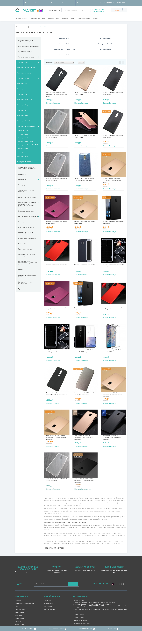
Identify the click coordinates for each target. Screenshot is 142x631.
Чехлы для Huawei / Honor (26, 68)
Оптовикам (35, 3)
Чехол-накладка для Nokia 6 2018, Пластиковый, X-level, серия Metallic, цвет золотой (83, 426)
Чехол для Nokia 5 (23, 134)
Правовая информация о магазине (24, 592)
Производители (19, 607)
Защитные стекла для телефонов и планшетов (27, 168)
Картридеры (22, 243)
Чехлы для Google (23, 105)
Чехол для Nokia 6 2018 (25, 141)
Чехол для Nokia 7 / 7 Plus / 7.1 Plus (29, 145)
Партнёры (18, 610)
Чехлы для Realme (23, 89)
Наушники (22, 174)
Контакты (81, 3)
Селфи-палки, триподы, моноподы (26, 255)
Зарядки (65, 18)
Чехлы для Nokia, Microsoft (26, 126)
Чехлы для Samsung (24, 73)
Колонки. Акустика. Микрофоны (25, 282)
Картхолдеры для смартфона (28, 46)
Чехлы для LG (21, 110)
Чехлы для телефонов (37, 18)
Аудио (73, 18)
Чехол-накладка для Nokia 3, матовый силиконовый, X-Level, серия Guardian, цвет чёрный (84, 469)
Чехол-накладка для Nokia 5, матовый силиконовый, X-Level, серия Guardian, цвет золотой (56, 426)
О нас (16, 595)
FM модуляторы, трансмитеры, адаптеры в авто (27, 262)
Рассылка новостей (49, 598)
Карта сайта (18, 604)
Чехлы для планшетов (26, 222)
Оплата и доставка (49, 3)
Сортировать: (49, 51)
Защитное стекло (53, 18)
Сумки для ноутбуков (25, 51)
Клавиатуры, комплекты (27, 238)
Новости (72, 3)
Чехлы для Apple (22, 62)
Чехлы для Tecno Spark (25, 99)
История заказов (48, 592)
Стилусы (21, 270)
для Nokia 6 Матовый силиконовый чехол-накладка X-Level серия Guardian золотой (112, 169)
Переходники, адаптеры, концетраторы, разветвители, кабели (27, 204)
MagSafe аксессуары (25, 41)
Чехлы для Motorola (24, 121)
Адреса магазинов (22, 3)
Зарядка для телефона (26, 185)
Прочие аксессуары (25, 249)
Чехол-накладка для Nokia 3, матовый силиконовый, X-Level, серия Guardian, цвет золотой (112, 383)
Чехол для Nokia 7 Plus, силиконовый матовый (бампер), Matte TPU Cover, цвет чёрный (56, 83)
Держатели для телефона (27, 197)
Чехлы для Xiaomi (23, 78)
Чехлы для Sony (22, 156)
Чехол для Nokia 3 (23, 131)
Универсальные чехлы (25, 162)
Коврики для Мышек (25, 233)
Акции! (95, 18)
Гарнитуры (22, 179)
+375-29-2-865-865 (98, 12)
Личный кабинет (48, 589)
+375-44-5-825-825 (98, 9)
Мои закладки (48, 595)
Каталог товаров (21, 18)
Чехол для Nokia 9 (23, 152)
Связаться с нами (20, 598)
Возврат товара (19, 601)
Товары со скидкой (20, 613)
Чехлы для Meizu (22, 115)
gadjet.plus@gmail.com (80, 609)
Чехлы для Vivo (22, 84)
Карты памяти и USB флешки (28, 216)
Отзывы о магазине (84, 18)
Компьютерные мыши (26, 227)
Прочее (21, 289)
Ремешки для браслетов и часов (27, 275)
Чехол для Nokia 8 (23, 148)
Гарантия (62, 3)
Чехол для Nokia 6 (23, 138)
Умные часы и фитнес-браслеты (26, 191)
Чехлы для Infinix (23, 94)
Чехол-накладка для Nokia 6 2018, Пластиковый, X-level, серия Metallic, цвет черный (112, 426)
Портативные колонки (26, 211)
